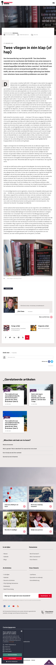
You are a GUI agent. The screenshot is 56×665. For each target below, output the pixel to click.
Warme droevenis (8, 444)
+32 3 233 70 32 (13, 636)
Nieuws (5, 554)
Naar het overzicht (10, 16)
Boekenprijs (6, 586)
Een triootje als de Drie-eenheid (12, 452)
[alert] (12, 646)
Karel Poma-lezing (8, 589)
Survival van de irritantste (10, 456)
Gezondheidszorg (34, 580)
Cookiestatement (26, 660)
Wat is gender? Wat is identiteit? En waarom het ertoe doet (20, 448)
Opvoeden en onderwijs (36, 577)
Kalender (5, 557)
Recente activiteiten (9, 580)
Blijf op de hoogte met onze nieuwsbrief (27, 596)
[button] (12, 661)
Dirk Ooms (15, 33)
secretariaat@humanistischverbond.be (19, 642)
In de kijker (6, 574)
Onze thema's (33, 560)
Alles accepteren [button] (12, 654)
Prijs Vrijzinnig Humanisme (10, 583)
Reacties (36, 34)
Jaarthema (32, 574)
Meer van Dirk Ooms (44, 317)
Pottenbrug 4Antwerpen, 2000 (13, 648)
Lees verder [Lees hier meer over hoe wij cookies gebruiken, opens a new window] (11, 641)
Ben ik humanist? (34, 554)
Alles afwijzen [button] (12, 658)
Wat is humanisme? (34, 557)
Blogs (5, 560)
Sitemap (33, 660)
